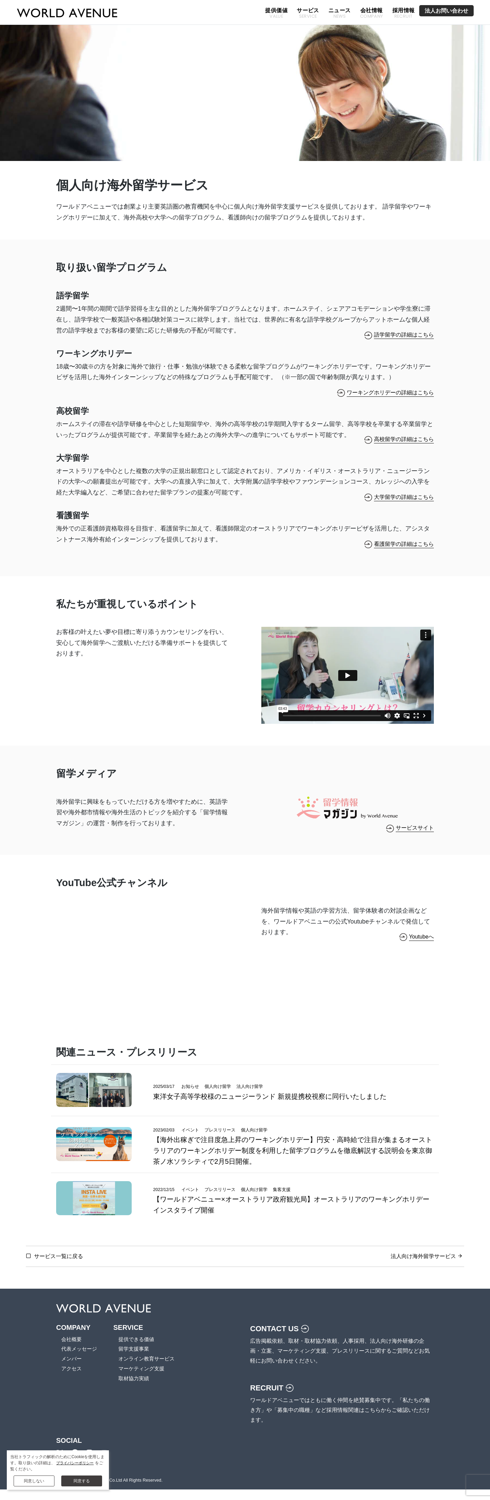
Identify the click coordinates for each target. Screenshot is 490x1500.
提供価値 (276, 13)
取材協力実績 (137, 1389)
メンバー (72, 1369)
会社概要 (72, 1350)
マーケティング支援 (145, 1379)
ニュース (339, 13)
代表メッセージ (80, 1360)
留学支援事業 (137, 1360)
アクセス (72, 1379)
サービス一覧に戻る (58, 1266)
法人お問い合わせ (446, 11)
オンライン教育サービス (151, 1369)
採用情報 (403, 13)
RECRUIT (273, 1398)
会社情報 (371, 13)
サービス (308, 13)
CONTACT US (282, 1339)
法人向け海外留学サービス (422, 1266)
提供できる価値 (140, 1350)
